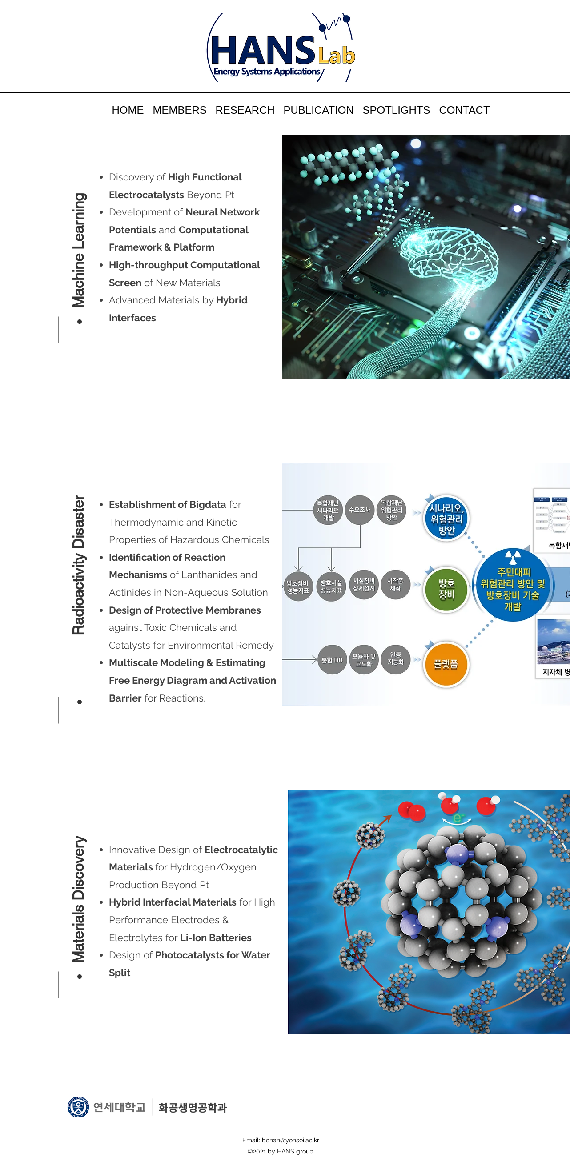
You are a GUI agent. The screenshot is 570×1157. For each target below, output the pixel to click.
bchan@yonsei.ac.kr (290, 1140)
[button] (78, 238)
